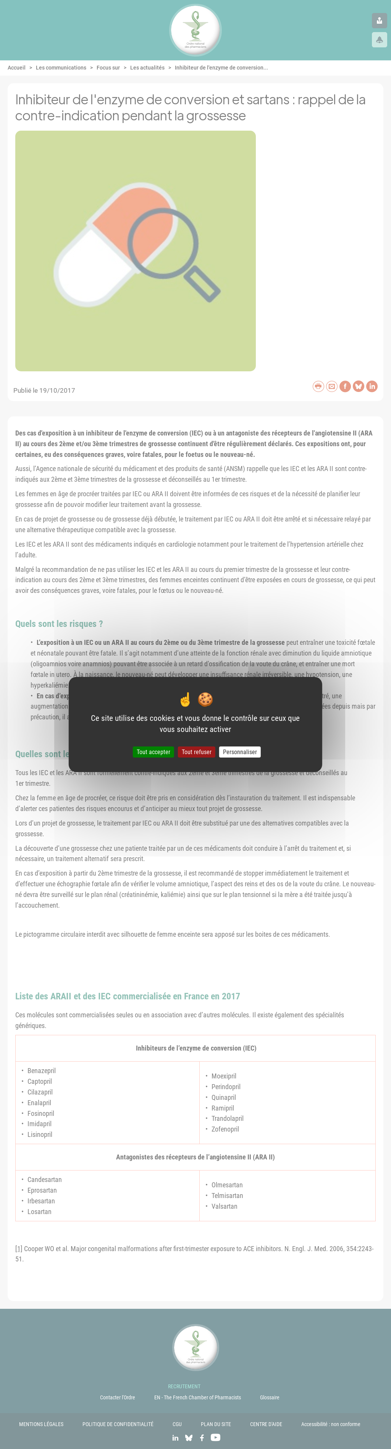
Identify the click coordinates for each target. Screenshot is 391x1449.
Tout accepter (153, 752)
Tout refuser (197, 752)
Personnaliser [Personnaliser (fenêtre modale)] (240, 752)
